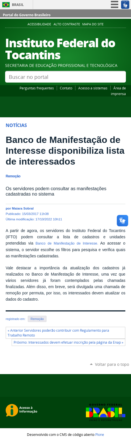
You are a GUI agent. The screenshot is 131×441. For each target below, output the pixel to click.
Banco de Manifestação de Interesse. (66, 243)
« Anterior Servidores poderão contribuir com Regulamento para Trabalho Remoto (58, 333)
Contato (66, 88)
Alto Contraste (67, 24)
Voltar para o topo (112, 364)
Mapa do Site (92, 24)
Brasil (18, 4)
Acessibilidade (39, 24)
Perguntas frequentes (37, 88)
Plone (99, 434)
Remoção (37, 319)
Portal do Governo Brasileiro (26, 15)
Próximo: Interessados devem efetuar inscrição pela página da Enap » (68, 342)
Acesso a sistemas (92, 88)
